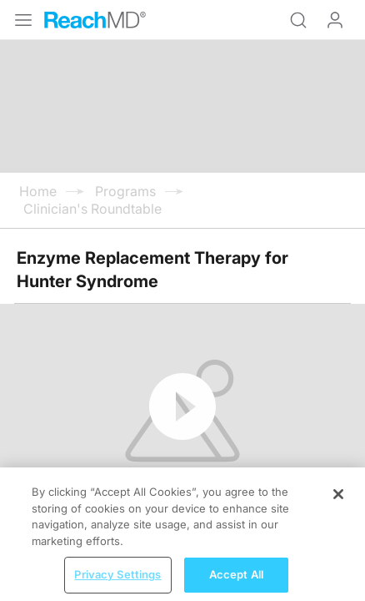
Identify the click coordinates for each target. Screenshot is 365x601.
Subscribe (172, 396)
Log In (335, 20)
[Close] (338, 505)
